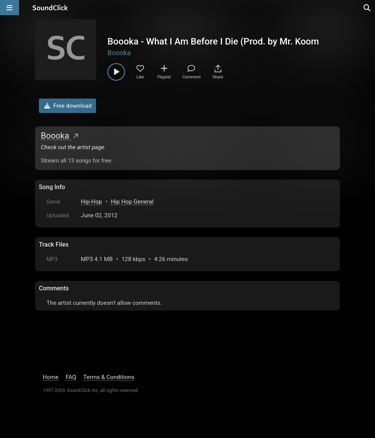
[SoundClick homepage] (50, 7)
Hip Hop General (132, 201)
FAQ (71, 377)
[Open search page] (367, 7)
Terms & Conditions (109, 377)
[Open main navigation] (9, 7)
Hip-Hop (91, 201)
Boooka (119, 53)
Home (50, 377)
